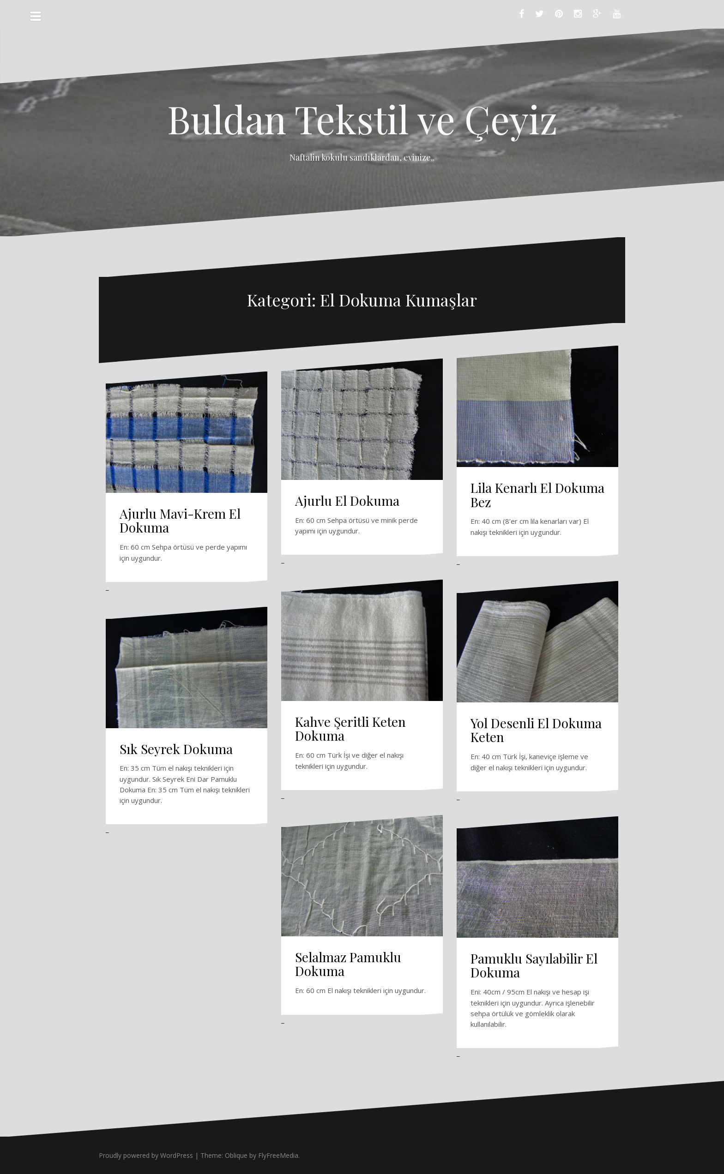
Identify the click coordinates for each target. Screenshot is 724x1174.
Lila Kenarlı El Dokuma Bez (537, 494)
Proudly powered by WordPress (146, 1155)
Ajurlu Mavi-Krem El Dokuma (180, 520)
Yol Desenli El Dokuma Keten (536, 730)
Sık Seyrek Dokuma (176, 748)
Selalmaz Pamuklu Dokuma (348, 964)
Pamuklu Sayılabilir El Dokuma (534, 965)
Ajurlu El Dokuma (347, 500)
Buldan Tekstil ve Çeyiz (362, 118)
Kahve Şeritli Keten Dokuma (350, 728)
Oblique (236, 1155)
